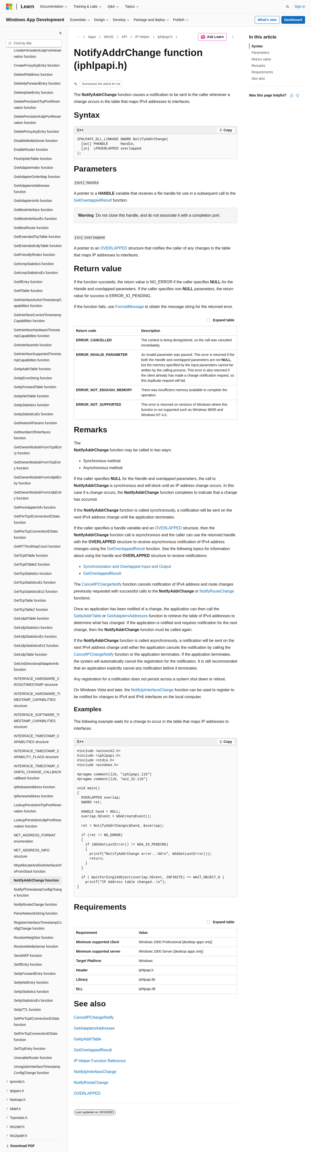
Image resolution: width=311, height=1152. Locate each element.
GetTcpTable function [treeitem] (30, 583)
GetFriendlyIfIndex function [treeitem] (34, 238)
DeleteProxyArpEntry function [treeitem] (36, 114)
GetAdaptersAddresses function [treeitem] (32, 172)
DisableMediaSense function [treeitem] (36, 124)
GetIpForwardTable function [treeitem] (35, 370)
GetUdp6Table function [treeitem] (31, 601)
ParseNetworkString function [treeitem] (36, 896)
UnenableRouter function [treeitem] (33, 1041)
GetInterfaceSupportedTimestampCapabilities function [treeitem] (37, 340)
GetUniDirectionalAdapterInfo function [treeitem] (36, 650)
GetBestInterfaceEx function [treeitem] (35, 202)
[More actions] (233, 37)
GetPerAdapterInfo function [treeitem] (35, 490)
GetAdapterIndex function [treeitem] (33, 151)
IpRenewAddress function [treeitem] (33, 779)
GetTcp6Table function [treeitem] (31, 538)
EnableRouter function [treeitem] (31, 132)
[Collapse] (60, 33)
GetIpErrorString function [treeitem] (33, 361)
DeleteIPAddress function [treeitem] (33, 57)
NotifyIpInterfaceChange (152, 690)
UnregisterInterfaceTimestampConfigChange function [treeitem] (37, 1053)
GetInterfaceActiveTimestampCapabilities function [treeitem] (38, 286)
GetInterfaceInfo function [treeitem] (33, 328)
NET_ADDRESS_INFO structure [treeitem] (32, 836)
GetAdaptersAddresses (127, 616)
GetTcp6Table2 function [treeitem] (32, 547)
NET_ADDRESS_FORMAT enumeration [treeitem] (35, 821)
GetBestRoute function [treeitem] (31, 211)
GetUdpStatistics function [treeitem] (33, 611)
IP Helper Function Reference (100, 1061)
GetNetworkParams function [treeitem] (35, 406)
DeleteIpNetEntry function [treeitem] (33, 75)
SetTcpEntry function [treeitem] (29, 1032)
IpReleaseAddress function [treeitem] (34, 770)
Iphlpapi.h (165, 37)
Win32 (109, 37)
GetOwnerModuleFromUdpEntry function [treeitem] (38, 478)
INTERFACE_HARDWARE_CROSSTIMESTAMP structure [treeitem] (36, 665)
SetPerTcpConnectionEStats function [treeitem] (36, 1020)
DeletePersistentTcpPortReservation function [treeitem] (37, 87)
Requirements (262, 72)
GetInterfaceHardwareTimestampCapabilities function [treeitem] (37, 316)
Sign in (299, 6)
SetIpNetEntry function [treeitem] (31, 965)
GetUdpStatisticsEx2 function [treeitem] (36, 629)
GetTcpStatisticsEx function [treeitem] (35, 565)
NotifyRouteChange (217, 591)
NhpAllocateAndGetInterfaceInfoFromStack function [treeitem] (37, 851)
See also (258, 78)
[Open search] (287, 6)
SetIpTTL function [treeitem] (27, 993)
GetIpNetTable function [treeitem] (31, 379)
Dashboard (293, 20)
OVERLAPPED (113, 248)
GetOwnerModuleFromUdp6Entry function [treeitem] (37, 463)
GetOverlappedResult (93, 200)
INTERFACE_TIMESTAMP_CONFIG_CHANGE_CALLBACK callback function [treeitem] (37, 755)
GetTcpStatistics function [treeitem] (33, 556)
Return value (261, 59)
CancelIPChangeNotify (102, 584)
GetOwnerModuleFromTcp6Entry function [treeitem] (37, 433)
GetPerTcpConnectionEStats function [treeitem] (36, 517)
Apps (92, 37)
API (124, 37)
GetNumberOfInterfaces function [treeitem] (32, 418)
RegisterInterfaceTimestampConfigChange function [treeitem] (37, 908)
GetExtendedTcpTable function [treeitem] (37, 220)
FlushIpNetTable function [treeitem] (33, 142)
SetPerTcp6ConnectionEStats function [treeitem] (36, 1004)
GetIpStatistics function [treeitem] (31, 388)
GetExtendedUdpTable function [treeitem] (38, 229)
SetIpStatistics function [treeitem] (31, 975)
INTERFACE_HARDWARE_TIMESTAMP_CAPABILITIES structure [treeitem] (37, 683)
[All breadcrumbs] (78, 37)
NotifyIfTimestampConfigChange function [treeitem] (38, 875)
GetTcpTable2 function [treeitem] (31, 593)
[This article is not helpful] (297, 95)
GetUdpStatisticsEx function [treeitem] (35, 619)
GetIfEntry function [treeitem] (28, 265)
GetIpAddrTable (87, 616)
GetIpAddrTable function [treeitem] (32, 352)
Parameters (260, 53)
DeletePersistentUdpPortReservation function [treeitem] (37, 102)
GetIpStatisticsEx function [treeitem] (33, 397)
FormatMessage (129, 307)
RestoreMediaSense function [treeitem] (36, 929)
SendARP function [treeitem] (28, 939)
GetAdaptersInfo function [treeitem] (33, 184)
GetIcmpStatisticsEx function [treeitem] (36, 256)
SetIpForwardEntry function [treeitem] (35, 957)
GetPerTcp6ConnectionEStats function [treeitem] (37, 502)
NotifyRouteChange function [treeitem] (35, 887)
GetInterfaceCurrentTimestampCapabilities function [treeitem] (37, 301)
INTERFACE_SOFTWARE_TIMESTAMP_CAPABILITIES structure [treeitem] (36, 704)
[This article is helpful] (291, 95)
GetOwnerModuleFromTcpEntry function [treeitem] (37, 448)
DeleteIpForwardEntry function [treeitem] (37, 66)
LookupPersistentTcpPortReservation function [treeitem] (37, 791)
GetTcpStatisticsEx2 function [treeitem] (36, 574)
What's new (267, 20)
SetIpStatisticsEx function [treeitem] (33, 983)
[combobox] (34, 43)
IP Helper (142, 37)
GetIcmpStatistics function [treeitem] (34, 247)
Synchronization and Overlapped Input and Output (127, 566)
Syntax (257, 46)
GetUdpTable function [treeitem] (30, 637)
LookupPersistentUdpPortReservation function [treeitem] (37, 806)
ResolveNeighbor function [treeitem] (33, 920)
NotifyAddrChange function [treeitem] (36, 863)
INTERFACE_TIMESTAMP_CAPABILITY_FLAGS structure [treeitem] (36, 737)
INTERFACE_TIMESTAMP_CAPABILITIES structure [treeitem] (36, 722)
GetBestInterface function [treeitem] (33, 193)
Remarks (258, 66)
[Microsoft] (9, 6)
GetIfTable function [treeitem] (28, 274)
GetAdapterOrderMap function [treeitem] (37, 160)
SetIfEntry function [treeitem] (28, 947)
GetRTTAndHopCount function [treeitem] (37, 529)
